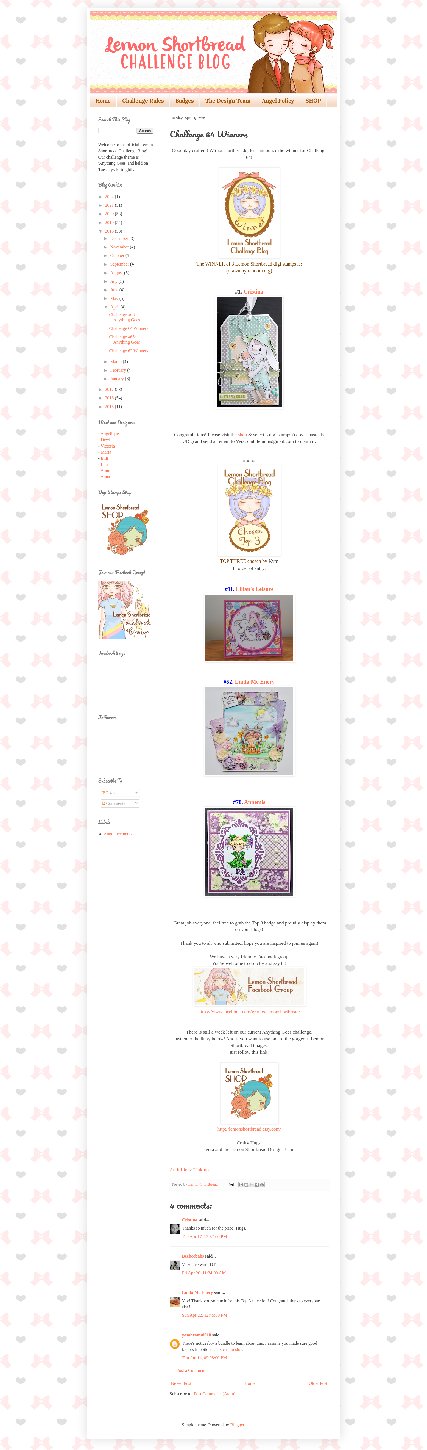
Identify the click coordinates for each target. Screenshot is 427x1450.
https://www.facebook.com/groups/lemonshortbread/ (249, 1011)
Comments (113, 803)
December (119, 238)
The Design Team (227, 100)
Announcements (118, 834)
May (114, 298)
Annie (106, 470)
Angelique (110, 433)
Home (103, 100)
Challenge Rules (143, 100)
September (120, 264)
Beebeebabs (193, 1256)
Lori (104, 464)
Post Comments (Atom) (215, 1393)
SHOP (313, 100)
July (114, 281)
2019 (110, 222)
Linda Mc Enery (255, 682)
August (117, 272)
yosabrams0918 (196, 1335)
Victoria (108, 446)
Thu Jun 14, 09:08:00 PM (204, 1357)
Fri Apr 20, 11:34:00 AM (204, 1273)
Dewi (105, 439)
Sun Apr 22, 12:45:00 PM (204, 1315)
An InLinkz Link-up (189, 1169)
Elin (104, 458)
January (117, 378)
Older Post (318, 1383)
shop (242, 434)
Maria (106, 452)
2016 (110, 398)
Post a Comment (191, 1370)
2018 (110, 231)
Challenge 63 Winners (128, 351)
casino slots (233, 1349)
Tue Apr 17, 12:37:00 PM (204, 1236)
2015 (110, 406)
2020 (110, 213)
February (118, 370)
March (116, 361)
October (117, 255)
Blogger (237, 1425)
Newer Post (181, 1383)
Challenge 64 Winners (128, 328)
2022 (110, 196)
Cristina (253, 292)
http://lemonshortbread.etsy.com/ (249, 1129)
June (114, 290)
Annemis (255, 802)
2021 (110, 205)
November (120, 247)
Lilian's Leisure (254, 589)
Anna (105, 476)
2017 (110, 389)
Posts (109, 793)
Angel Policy (278, 100)
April (115, 307)
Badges (184, 100)
